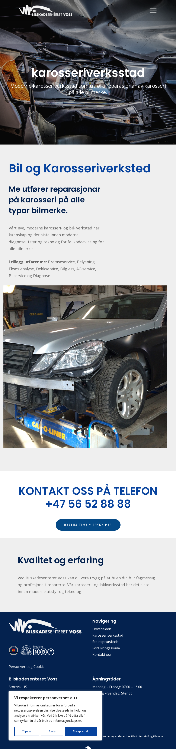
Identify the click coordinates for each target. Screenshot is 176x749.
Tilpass (27, 731)
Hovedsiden (101, 629)
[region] (55, 715)
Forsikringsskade (106, 648)
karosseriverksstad (107, 636)
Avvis (52, 731)
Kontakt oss (102, 655)
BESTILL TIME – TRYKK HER (88, 525)
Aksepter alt (81, 731)
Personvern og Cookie (27, 666)
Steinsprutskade (105, 642)
